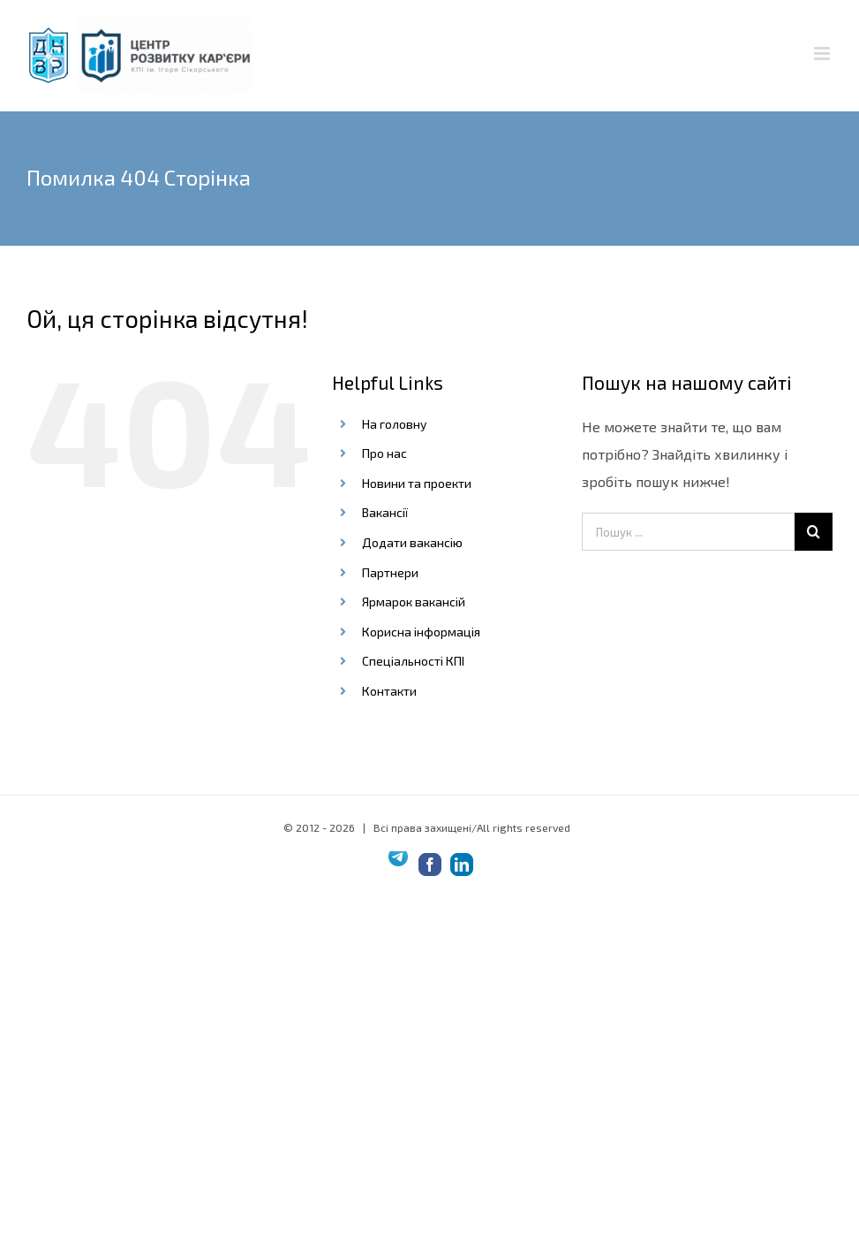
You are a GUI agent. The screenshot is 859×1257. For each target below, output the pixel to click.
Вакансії (385, 512)
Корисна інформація (421, 631)
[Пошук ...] (688, 532)
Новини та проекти (416, 483)
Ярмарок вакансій (413, 601)
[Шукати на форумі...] (814, 532)
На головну (394, 423)
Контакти (389, 690)
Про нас (384, 453)
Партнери (390, 572)
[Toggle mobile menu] (823, 53)
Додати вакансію (412, 542)
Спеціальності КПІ (413, 660)
